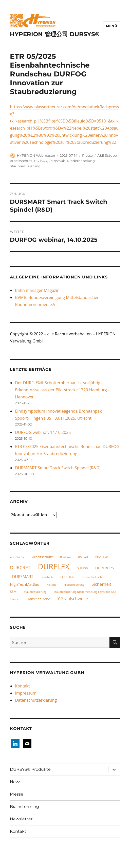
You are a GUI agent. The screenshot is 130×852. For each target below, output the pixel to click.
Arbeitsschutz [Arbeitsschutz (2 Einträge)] (42, 557)
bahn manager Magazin (37, 290)
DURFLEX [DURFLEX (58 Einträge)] (53, 566)
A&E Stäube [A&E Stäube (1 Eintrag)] (17, 557)
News (15, 781)
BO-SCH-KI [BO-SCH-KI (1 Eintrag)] (101, 557)
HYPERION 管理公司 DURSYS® (55, 34)
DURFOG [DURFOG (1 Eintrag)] (82, 568)
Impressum (25, 693)
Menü (111, 26)
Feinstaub (57, 161)
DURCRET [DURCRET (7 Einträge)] (20, 567)
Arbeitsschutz (21, 161)
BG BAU (40, 161)
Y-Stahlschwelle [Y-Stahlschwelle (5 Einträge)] (73, 598)
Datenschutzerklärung (36, 700)
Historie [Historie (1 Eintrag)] (52, 584)
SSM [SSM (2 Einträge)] (13, 591)
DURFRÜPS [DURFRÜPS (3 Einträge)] (104, 567)
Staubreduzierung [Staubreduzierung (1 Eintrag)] (35, 592)
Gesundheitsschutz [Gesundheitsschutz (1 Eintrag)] (94, 577)
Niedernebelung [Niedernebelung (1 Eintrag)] (74, 584)
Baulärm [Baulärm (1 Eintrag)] (65, 557)
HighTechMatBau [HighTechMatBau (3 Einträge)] (24, 584)
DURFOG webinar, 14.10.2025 (43, 432)
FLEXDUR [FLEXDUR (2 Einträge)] (67, 577)
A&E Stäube (107, 155)
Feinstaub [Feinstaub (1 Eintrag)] (47, 577)
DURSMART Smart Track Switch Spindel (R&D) (57, 468)
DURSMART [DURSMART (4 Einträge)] (22, 576)
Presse (87, 155)
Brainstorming (24, 806)
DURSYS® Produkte (30, 769)
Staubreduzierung (25, 166)
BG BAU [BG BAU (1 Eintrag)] (83, 557)
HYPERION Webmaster (36, 155)
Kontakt (22, 686)
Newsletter (21, 819)
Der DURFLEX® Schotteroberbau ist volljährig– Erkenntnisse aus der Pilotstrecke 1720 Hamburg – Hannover (62, 390)
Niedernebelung (81, 161)
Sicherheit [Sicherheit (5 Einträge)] (101, 584)
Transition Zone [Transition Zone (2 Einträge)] (38, 599)
